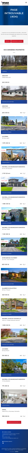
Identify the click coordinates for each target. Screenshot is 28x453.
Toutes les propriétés (14, 422)
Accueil (8, 41)
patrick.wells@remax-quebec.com (12, 438)
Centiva (16, 451)
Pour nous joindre (17, 41)
